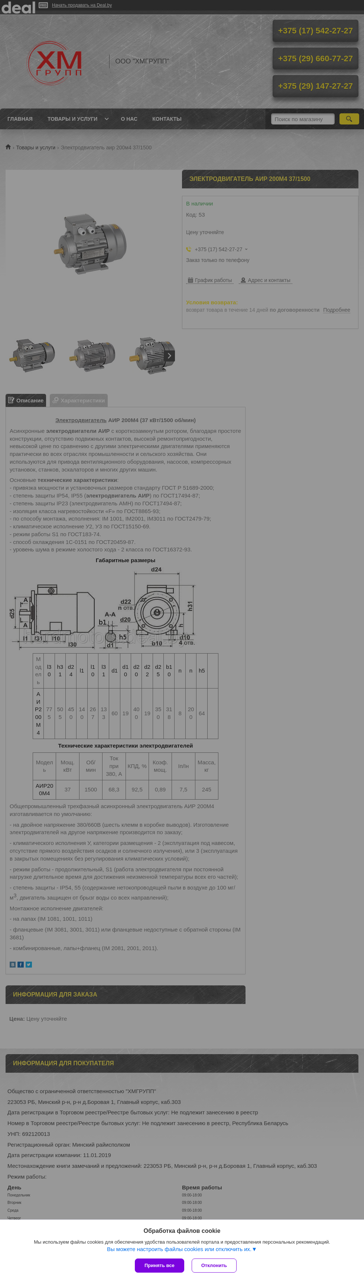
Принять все (159, 1265)
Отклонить (214, 1265)
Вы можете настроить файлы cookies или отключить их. (179, 1249)
